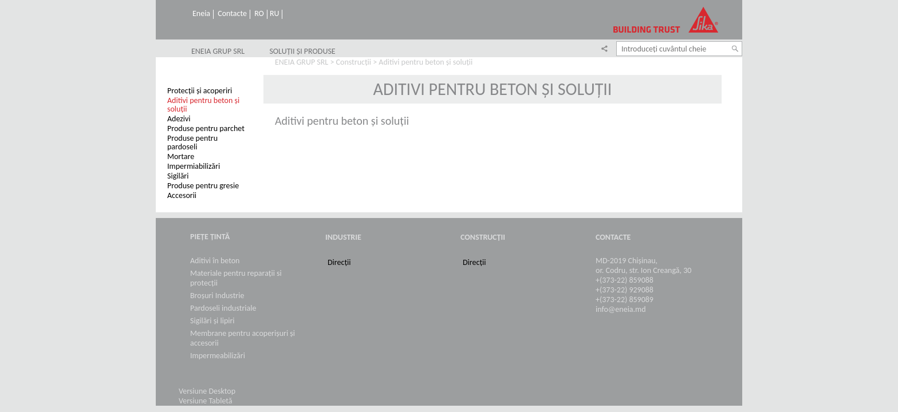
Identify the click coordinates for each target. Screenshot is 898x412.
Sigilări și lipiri (212, 321)
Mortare (180, 156)
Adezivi (179, 118)
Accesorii (181, 195)
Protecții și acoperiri (199, 90)
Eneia (201, 14)
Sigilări (177, 176)
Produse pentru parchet (206, 128)
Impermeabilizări (217, 355)
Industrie (343, 237)
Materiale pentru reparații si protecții (236, 278)
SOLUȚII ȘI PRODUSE (302, 51)
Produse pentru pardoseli (192, 142)
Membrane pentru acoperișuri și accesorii (242, 338)
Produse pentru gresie (203, 185)
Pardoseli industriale (223, 308)
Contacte (232, 14)
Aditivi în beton (214, 261)
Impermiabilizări (193, 166)
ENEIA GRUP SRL (218, 51)
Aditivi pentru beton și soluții (203, 104)
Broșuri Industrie (217, 295)
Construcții (353, 62)
